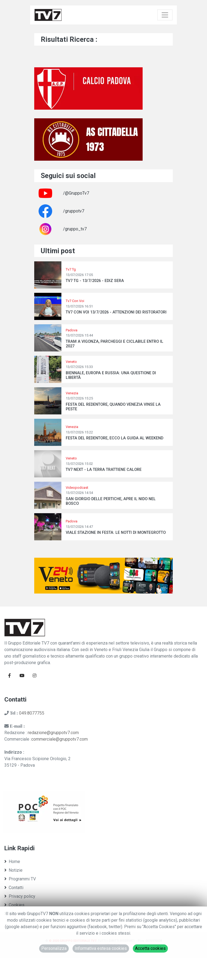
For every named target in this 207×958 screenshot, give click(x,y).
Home (12, 861)
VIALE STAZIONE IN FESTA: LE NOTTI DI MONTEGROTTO (116, 532)
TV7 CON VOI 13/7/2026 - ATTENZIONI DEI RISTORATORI (116, 312)
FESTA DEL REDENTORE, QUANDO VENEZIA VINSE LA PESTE (113, 406)
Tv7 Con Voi (75, 301)
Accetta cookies (150, 948)
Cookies (14, 905)
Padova (71, 330)
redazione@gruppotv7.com (53, 732)
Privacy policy (19, 896)
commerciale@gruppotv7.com (59, 739)
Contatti (13, 887)
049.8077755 (31, 713)
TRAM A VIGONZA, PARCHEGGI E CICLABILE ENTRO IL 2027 (114, 343)
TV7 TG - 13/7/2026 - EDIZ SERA (95, 280)
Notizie (13, 870)
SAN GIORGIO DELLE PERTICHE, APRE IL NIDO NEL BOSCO (111, 501)
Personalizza (54, 948)
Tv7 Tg (71, 269)
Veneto (71, 362)
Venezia (72, 393)
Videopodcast (77, 488)
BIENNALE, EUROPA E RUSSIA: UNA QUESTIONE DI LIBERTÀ (111, 375)
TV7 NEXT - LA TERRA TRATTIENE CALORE (104, 469)
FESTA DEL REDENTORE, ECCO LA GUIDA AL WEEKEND (114, 438)
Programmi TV (20, 878)
